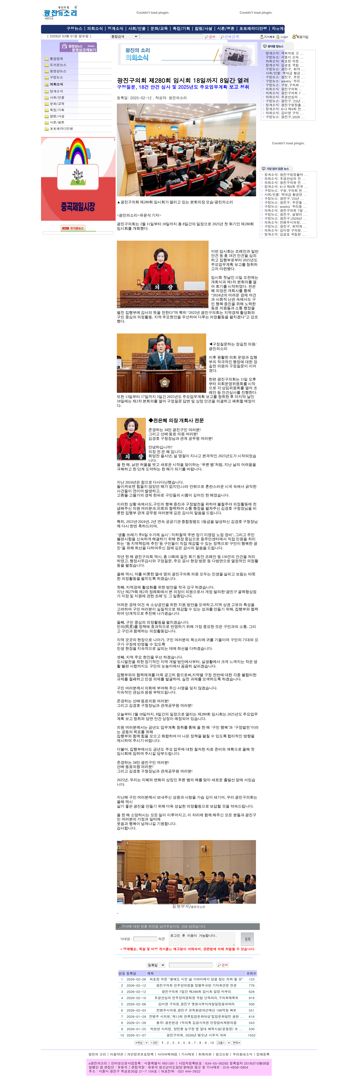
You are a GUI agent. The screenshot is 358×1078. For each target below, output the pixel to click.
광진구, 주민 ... (293, 77)
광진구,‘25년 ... (293, 101)
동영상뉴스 (58, 71)
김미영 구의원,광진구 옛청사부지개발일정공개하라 (196, 1006)
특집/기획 (181, 28)
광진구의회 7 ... (293, 93)
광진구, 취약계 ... (293, 226)
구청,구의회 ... (292, 85)
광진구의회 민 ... (293, 182)
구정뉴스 (74, 28)
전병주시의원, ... (293, 222)
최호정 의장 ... (292, 61)
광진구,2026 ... (293, 116)
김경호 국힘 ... (292, 65)
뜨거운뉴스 (58, 64)
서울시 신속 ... (292, 57)
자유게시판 (282, 28)
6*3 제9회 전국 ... (294, 186)
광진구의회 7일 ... (294, 210)
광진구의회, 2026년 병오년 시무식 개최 (196, 1037)
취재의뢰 (205, 1056)
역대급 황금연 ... (294, 194)
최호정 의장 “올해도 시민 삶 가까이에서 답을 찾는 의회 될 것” (196, 981)
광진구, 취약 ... (293, 69)
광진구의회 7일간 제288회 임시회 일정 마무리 (196, 993)
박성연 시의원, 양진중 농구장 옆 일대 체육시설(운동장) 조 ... (196, 1031)
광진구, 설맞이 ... (293, 214)
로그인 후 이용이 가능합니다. (203, 940)
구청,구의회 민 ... (293, 190)
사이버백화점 (167, 1056)
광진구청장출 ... (293, 105)
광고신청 (222, 1056)
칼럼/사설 (203, 28)
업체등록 (262, 1056)
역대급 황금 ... (293, 73)
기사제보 (187, 1056)
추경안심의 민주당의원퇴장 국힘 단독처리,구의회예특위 (196, 1000)
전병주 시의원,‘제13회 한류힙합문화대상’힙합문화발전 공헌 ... (196, 1018)
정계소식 (116, 28)
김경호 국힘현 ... (293, 234)
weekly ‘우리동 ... (293, 206)
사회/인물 (137, 28)
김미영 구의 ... (292, 112)
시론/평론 (226, 28)
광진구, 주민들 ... (293, 202)
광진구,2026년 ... (293, 218)
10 (212, 1044)
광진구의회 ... (292, 89)
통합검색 (56, 58)
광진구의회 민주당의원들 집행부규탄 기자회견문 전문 (196, 987)
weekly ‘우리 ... (293, 81)
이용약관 (116, 1056)
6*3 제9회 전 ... (293, 109)
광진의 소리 (97, 1056)
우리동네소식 (243, 1056)
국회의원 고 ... (292, 53)
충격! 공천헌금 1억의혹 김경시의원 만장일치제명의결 (196, 1025)
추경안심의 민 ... (293, 178)
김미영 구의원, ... (293, 230)
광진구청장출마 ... (294, 174)
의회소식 (95, 28)
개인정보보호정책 (140, 1056)
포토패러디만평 (253, 28)
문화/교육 (159, 28)
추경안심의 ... (292, 97)
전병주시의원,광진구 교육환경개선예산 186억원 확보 (196, 1012)
